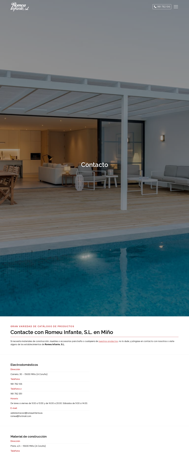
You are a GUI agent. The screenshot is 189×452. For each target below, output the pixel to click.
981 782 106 (16, 384)
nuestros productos (108, 341)
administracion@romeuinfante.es (26, 413)
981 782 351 (16, 393)
